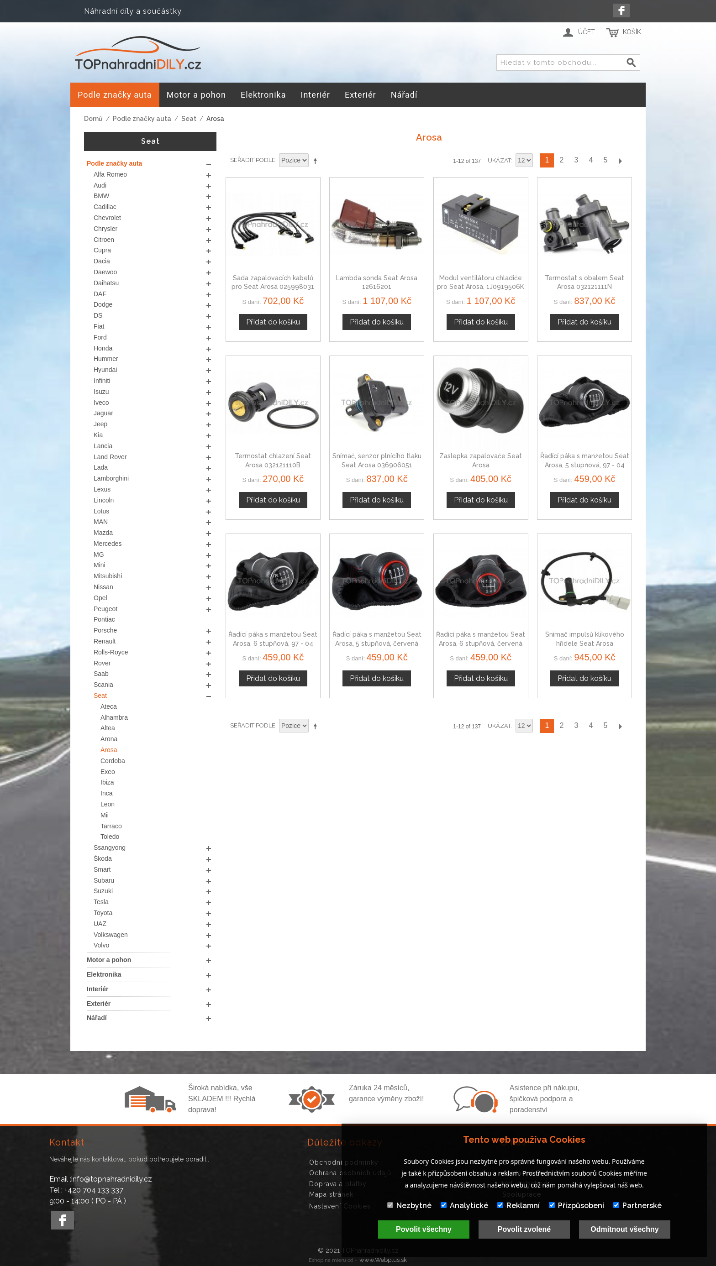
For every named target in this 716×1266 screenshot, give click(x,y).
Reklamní (518, 1205)
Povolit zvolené (524, 1229)
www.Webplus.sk (383, 1259)
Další (620, 160)
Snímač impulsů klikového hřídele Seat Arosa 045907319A (584, 643)
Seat (188, 118)
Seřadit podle (252, 160)
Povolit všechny (424, 1229)
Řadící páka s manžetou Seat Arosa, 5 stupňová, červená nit (376, 643)
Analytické (464, 1205)
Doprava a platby (338, 1184)
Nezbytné (409, 1205)
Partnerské (637, 1205)
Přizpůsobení (576, 1205)
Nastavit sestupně (317, 160)
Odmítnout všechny (624, 1229)
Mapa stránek (331, 1194)
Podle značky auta (142, 118)
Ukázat (499, 160)
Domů (93, 118)
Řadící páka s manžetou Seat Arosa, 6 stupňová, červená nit (480, 643)
